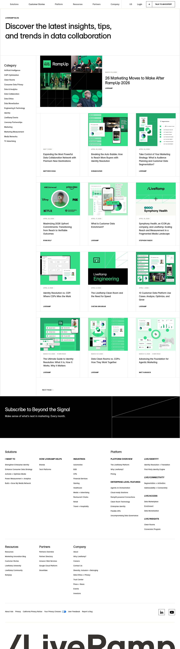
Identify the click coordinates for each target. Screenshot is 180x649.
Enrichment (148, 506)
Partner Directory (46, 556)
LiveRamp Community (13, 570)
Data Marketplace (151, 501)
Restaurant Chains (80, 497)
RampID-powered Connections (123, 497)
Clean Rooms (149, 524)
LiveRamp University (13, 566)
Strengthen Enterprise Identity (17, 465)
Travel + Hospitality (81, 506)
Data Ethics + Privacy (81, 575)
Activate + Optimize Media (15, 474)
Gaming (76, 483)
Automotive (77, 465)
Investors (77, 593)
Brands (42, 465)
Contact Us (77, 566)
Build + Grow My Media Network (18, 483)
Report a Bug (87, 611)
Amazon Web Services (48, 561)
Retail (75, 502)
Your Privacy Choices (52, 611)
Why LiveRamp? (117, 469)
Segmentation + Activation (154, 483)
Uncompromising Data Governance (124, 515)
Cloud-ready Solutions (119, 492)
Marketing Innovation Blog (15, 556)
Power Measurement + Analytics (18, 478)
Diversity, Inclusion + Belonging (85, 570)
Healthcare (77, 488)
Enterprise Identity (118, 506)
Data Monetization (151, 511)
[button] (14, 4)
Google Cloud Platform (48, 566)
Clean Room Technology (120, 502)
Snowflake (43, 570)
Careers (76, 561)
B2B (75, 469)
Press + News (78, 584)
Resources (9, 552)
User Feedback (74, 611)
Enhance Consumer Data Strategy (18, 469)
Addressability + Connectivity (155, 488)
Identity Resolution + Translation (157, 465)
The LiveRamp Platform (120, 465)
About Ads (9, 611)
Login (139, 4)
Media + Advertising (81, 492)
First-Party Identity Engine (154, 469)
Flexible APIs (116, 511)
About (75, 552)
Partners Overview (46, 552)
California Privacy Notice (32, 611)
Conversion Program (152, 529)
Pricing (113, 474)
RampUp (8, 575)
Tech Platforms (45, 469)
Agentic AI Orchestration (120, 488)
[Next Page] (48, 390)
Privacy (18, 611)
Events (76, 589)
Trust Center (78, 579)
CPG (75, 474)
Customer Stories (37, 4)
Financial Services (80, 478)
